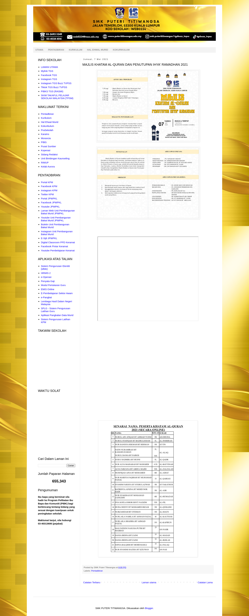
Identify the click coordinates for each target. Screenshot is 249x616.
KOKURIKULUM (121, 49)
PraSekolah (47, 130)
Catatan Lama (205, 582)
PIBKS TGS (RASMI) (52, 91)
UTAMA (39, 49)
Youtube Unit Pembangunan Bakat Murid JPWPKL (56, 219)
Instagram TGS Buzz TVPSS (56, 83)
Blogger (149, 608)
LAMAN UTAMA (49, 67)
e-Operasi (46, 277)
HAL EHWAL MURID (97, 49)
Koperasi (45, 150)
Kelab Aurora (48, 166)
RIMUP (45, 162)
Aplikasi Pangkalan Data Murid (57, 315)
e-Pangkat (46, 297)
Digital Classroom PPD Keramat (58, 242)
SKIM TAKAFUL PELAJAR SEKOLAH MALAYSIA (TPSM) (57, 97)
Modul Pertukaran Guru (53, 285)
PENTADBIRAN (56, 49)
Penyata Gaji (48, 281)
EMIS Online (47, 289)
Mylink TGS (47, 71)
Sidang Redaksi (49, 154)
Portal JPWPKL (49, 198)
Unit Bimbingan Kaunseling (55, 158)
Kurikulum (46, 118)
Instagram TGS (49, 79)
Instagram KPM (49, 190)
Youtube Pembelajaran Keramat (58, 250)
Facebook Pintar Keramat (54, 246)
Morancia (46, 138)
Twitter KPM (47, 194)
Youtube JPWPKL (50, 206)
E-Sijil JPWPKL (49, 238)
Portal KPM (47, 182)
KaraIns (45, 134)
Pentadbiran (97, 571)
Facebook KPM (49, 186)
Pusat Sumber (48, 146)
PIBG (44, 142)
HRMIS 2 (46, 273)
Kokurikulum (47, 126)
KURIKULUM (75, 49)
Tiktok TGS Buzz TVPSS (54, 87)
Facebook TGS (49, 75)
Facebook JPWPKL (51, 202)
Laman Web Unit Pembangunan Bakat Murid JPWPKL (58, 212)
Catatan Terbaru (91, 582)
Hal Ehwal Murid (49, 122)
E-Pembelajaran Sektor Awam (57, 293)
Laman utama (149, 582)
